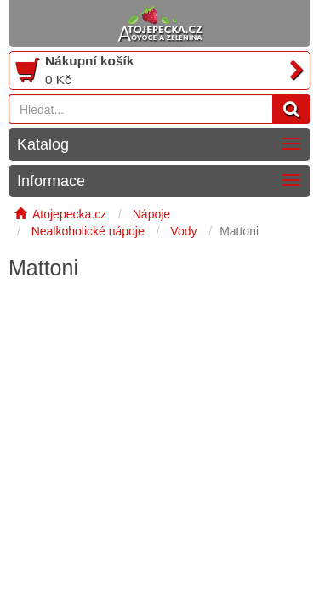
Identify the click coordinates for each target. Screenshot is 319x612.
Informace (51, 181)
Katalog (43, 144)
